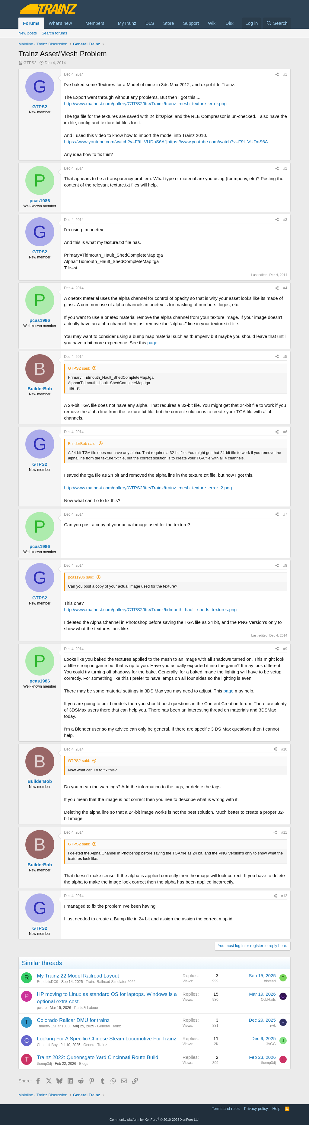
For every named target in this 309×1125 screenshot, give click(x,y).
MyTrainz (127, 23)
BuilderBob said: (82, 443)
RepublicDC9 (47, 982)
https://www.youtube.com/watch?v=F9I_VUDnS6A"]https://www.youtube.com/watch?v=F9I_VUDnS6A (166, 141)
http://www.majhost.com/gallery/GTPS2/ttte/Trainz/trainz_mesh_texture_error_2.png (148, 487)
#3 (285, 220)
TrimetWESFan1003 (53, 1026)
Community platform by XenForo (154, 1119)
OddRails (268, 999)
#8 (285, 565)
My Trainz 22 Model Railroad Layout (78, 976)
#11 (284, 832)
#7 (285, 514)
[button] (76, 23)
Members (94, 23)
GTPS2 (30, 62)
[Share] (277, 74)
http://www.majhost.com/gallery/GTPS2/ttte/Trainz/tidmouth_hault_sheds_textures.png (150, 609)
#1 (285, 74)
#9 (285, 649)
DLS (149, 23)
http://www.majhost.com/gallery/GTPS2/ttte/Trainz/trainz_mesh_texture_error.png (145, 103)
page (152, 342)
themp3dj (44, 1064)
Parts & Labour (86, 1008)
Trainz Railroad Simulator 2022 (110, 982)
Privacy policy (256, 1108)
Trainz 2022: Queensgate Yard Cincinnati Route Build (97, 1057)
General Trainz (109, 1026)
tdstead (270, 981)
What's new (60, 23)
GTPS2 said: (79, 368)
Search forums (54, 33)
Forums (31, 23)
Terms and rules (226, 1108)
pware (42, 1008)
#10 (284, 749)
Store (168, 23)
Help (276, 1108)
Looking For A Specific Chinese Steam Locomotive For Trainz (106, 1039)
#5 (285, 357)
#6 (285, 432)
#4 (285, 288)
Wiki (212, 23)
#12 (284, 896)
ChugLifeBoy (47, 1045)
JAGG (271, 1044)
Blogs (83, 1064)
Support (191, 23)
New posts (27, 33)
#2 (285, 168)
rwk (273, 1025)
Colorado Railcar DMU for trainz (73, 1020)
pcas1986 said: (81, 577)
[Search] (277, 23)
